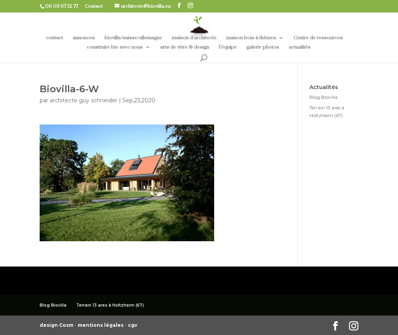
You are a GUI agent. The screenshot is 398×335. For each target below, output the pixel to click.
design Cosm (57, 325)
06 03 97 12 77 (64, 6)
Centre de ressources (318, 38)
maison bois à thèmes (251, 38)
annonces (84, 38)
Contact (96, 6)
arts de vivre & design (184, 47)
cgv (132, 325)
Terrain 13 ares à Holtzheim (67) (110, 305)
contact (54, 38)
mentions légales (101, 325)
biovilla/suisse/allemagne (133, 38)
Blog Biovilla (323, 97)
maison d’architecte (194, 38)
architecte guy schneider (83, 100)
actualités (300, 47)
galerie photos (262, 47)
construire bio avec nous (115, 47)
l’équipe (228, 47)
